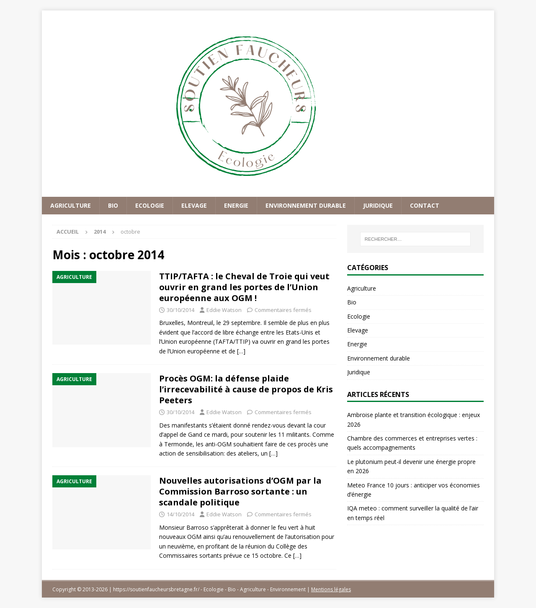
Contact (424, 205)
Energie (236, 205)
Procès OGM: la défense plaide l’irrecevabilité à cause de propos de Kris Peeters (246, 389)
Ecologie (149, 205)
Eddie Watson (224, 310)
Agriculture (70, 205)
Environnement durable (305, 205)
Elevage (194, 205)
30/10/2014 (180, 310)
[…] (241, 351)
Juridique (378, 205)
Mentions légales (331, 589)
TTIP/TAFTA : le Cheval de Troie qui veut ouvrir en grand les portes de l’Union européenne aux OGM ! (244, 287)
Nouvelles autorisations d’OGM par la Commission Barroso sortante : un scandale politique (240, 491)
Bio (113, 205)
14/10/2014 (180, 514)
